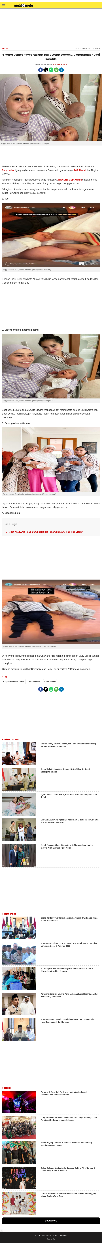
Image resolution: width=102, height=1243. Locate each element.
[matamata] (23, 5)
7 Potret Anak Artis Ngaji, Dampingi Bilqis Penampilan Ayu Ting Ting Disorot (44, 532)
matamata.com (46, 1235)
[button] (3, 5)
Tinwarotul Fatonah (43, 64)
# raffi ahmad (50, 682)
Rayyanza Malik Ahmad (70, 180)
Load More (51, 1220)
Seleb (5, 49)
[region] (51, 27)
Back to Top (51, 1239)
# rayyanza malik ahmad (13, 682)
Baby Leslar (8, 170)
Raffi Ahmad (80, 170)
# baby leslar (34, 682)
